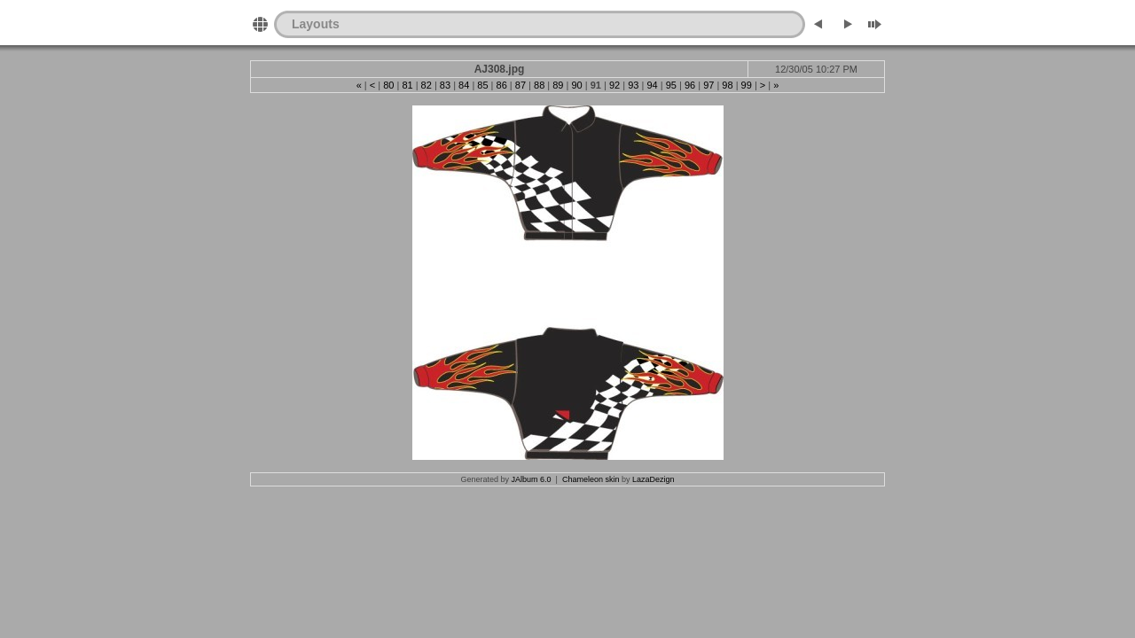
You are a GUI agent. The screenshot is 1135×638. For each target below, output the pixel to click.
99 (746, 85)
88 (539, 85)
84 (463, 85)
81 (407, 85)
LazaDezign (653, 479)
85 (482, 85)
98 (727, 85)
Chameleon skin (591, 479)
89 (557, 85)
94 (651, 85)
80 (388, 85)
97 (708, 85)
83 (445, 85)
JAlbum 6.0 (532, 479)
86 (502, 85)
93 (633, 85)
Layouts (316, 24)
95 (671, 85)
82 (426, 85)
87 (520, 85)
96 (690, 85)
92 (614, 85)
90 (576, 85)
